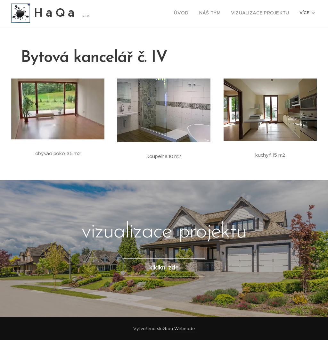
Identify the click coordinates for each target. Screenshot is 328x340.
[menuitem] (124, 13)
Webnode (184, 328)
